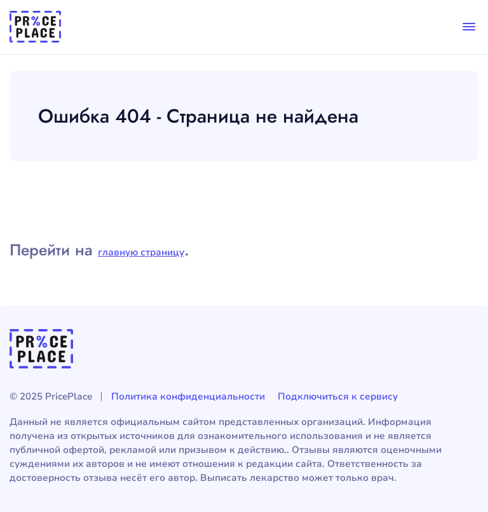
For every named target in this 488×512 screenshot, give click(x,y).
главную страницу (141, 252)
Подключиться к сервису (338, 396)
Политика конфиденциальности (188, 396)
